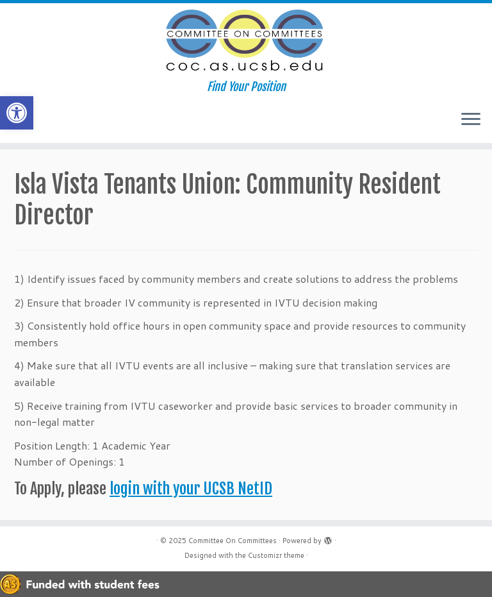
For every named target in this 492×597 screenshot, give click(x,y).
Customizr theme (276, 555)
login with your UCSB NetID (191, 488)
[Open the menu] (470, 120)
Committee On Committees (232, 540)
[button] (16, 113)
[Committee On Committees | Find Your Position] (246, 42)
